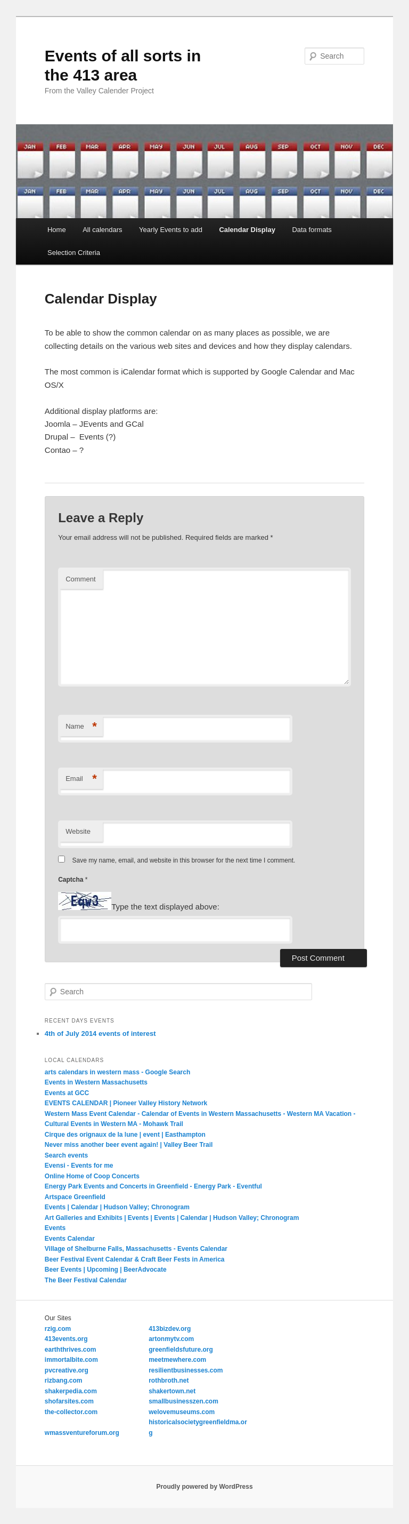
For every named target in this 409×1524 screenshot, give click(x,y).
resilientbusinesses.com (186, 1370)
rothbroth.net (169, 1380)
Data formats (311, 230)
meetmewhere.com (177, 1359)
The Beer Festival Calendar (86, 1280)
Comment (80, 579)
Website (78, 831)
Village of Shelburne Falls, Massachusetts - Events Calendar (136, 1248)
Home (56, 230)
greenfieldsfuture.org (181, 1349)
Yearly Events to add (170, 230)
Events (55, 1228)
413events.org (66, 1339)
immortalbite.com (71, 1359)
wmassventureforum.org (82, 1433)
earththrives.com (70, 1349)
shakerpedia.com (71, 1391)
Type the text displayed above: (165, 907)
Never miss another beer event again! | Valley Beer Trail (129, 1144)
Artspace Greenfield (75, 1197)
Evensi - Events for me (79, 1165)
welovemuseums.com (182, 1412)
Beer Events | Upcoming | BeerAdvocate (106, 1269)
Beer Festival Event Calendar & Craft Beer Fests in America (135, 1259)
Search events (66, 1155)
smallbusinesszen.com (183, 1401)
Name (81, 727)
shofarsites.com (69, 1401)
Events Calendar (70, 1238)
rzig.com (58, 1328)
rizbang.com (64, 1380)
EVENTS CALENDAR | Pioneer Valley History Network (126, 1103)
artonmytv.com (171, 1339)
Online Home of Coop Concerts (92, 1176)
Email (81, 779)
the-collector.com (71, 1412)
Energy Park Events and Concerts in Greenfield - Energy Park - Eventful (153, 1186)
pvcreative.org (66, 1370)
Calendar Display (247, 230)
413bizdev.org (170, 1328)
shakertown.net (172, 1391)
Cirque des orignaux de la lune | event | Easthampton (125, 1134)
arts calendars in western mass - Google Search (117, 1072)
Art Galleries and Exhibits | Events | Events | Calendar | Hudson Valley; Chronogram (172, 1218)
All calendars (102, 230)
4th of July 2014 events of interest (100, 1034)
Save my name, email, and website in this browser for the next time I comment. (184, 860)
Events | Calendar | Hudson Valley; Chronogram (117, 1207)
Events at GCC (67, 1093)
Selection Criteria (73, 253)
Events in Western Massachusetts (96, 1082)
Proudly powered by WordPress (204, 1486)
